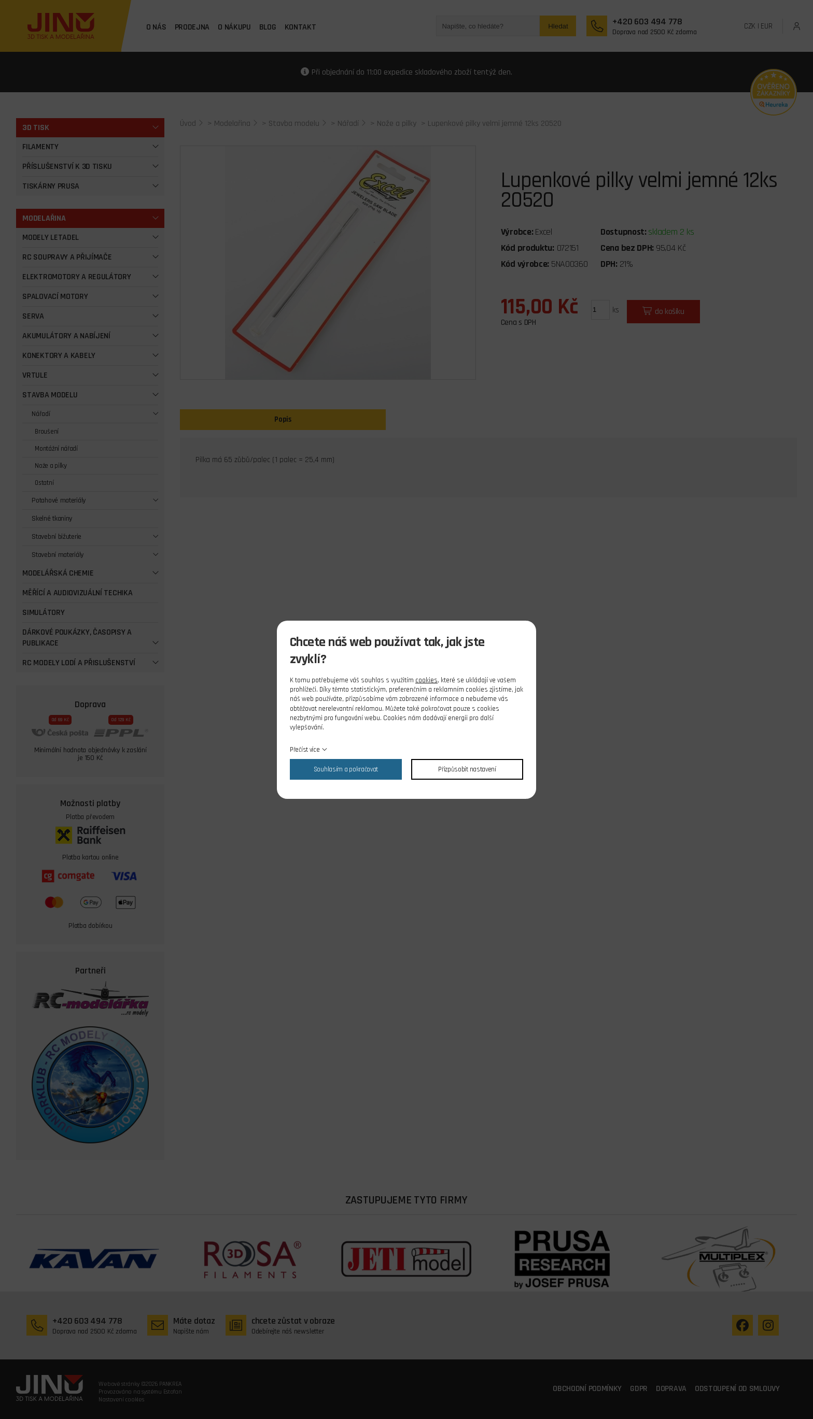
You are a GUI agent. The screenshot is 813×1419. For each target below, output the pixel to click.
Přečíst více (304, 750)
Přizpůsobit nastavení (467, 769)
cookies (426, 680)
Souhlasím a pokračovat (346, 769)
